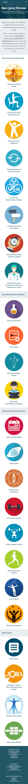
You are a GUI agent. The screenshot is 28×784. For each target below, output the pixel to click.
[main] (14, 37)
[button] (2, 2)
